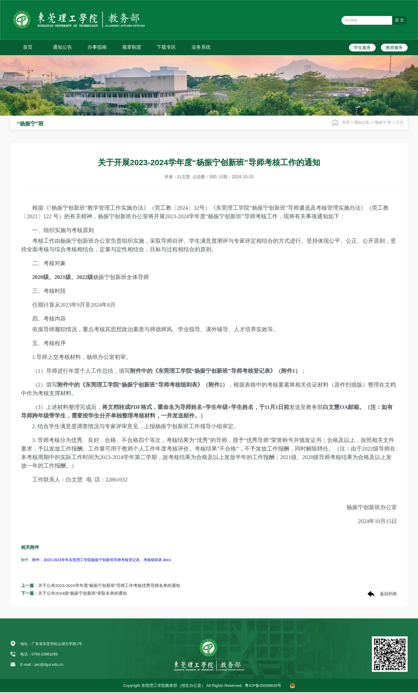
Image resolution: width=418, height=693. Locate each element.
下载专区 (166, 47)
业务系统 (201, 47)
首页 (28, 47)
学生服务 (362, 47)
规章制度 (131, 47)
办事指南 (97, 47)
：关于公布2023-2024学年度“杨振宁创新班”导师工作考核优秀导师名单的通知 (101, 585)
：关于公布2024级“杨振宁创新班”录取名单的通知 (74, 593)
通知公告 (62, 47)
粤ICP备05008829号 (263, 686)
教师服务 (394, 47)
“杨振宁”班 (383, 122)
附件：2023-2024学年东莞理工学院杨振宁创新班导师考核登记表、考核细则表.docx (101, 560)
